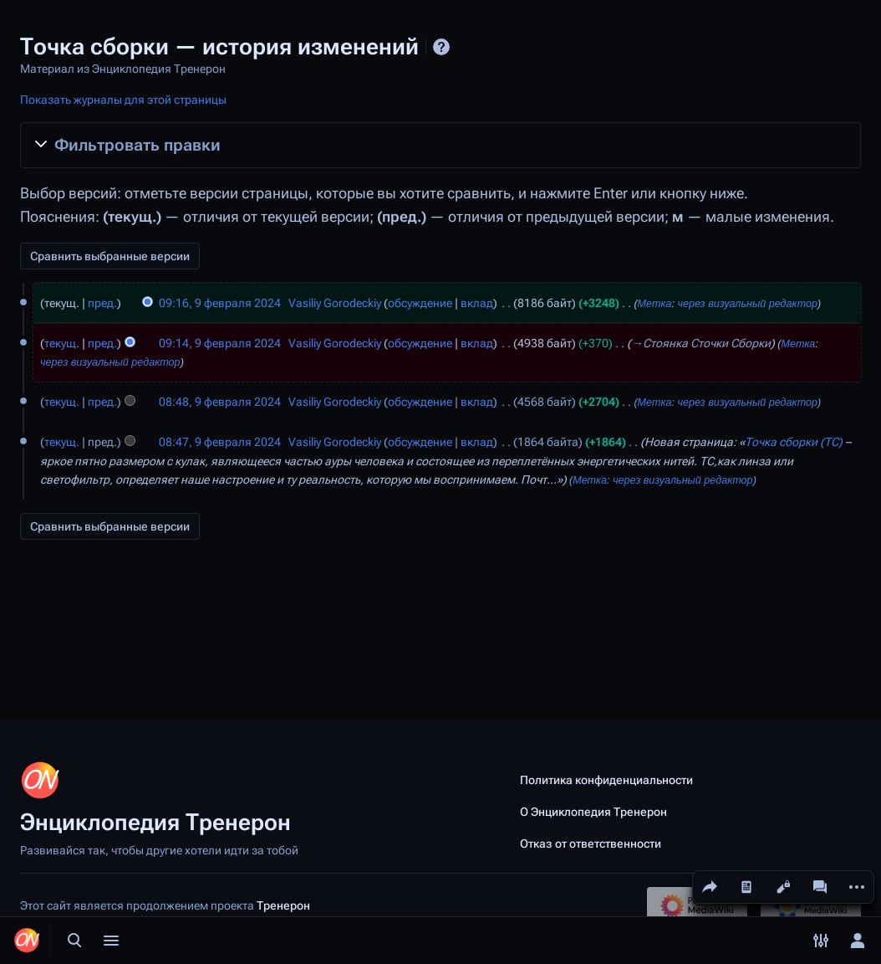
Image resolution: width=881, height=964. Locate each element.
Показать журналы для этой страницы (123, 99)
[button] (440, 145)
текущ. (61, 343)
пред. (102, 303)
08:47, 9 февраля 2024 (220, 442)
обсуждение (420, 303)
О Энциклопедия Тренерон (593, 811)
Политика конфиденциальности (606, 780)
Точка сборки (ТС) (794, 442)
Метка (655, 304)
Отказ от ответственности (590, 843)
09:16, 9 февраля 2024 (220, 303)
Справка (441, 46)
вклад (477, 303)
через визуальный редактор (747, 304)
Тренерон (283, 905)
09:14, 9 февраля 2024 (220, 343)
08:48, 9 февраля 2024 (220, 401)
